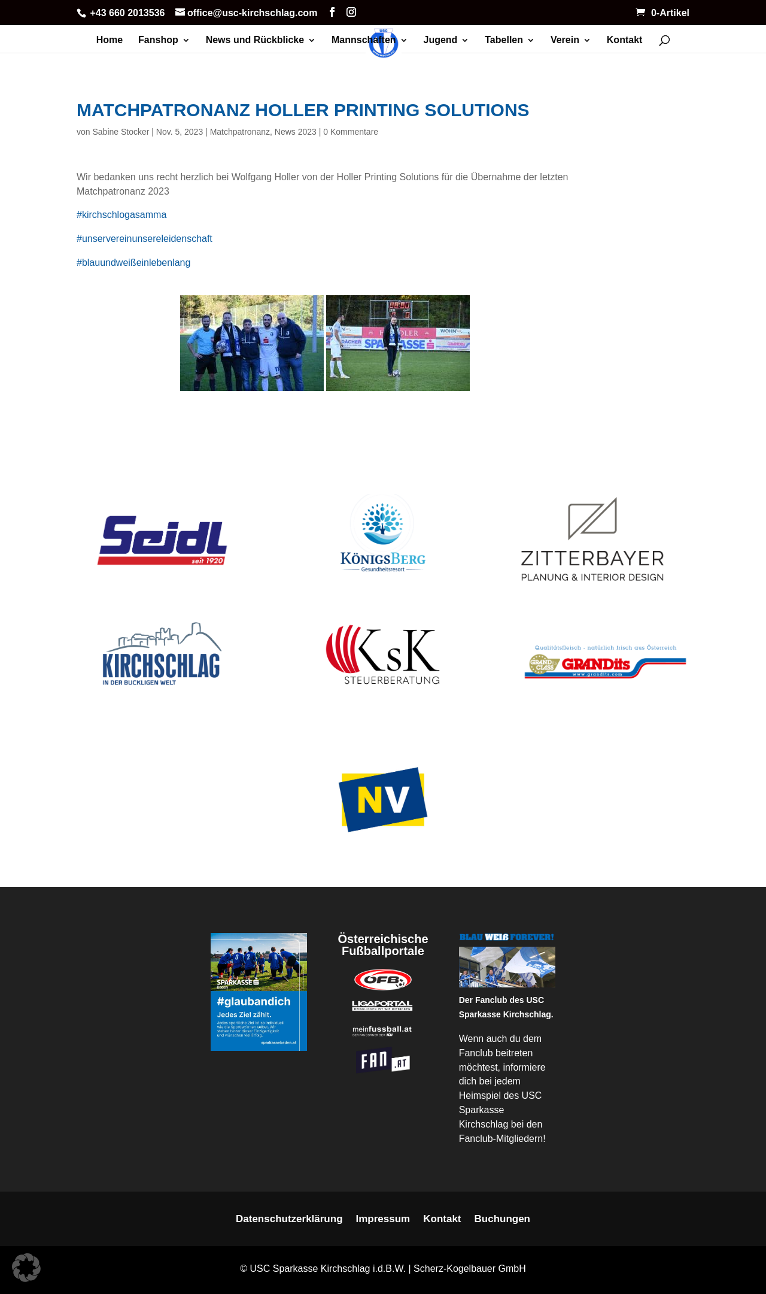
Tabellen (504, 40)
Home (109, 40)
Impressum (383, 1220)
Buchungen (503, 1220)
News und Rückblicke (255, 40)
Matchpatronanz (240, 132)
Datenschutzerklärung (289, 1220)
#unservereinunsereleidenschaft (144, 239)
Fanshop (158, 40)
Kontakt (625, 40)
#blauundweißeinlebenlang (133, 262)
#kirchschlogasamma (121, 215)
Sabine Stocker (120, 132)
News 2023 (296, 132)
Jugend (441, 40)
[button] (26, 1267)
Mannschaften (364, 40)
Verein (565, 40)
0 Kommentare (350, 132)
